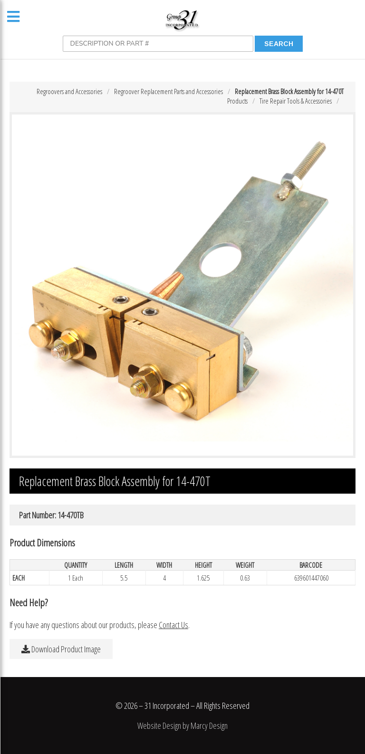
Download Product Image (61, 649)
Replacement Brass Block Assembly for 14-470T (289, 91)
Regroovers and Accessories (69, 91)
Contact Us (173, 624)
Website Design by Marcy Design (182, 725)
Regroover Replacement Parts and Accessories (168, 91)
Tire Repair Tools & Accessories (295, 100)
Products (237, 100)
